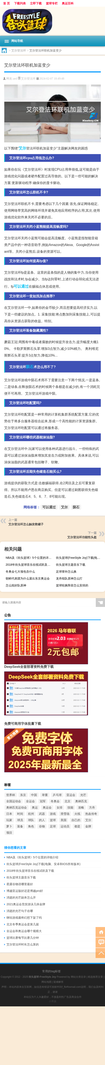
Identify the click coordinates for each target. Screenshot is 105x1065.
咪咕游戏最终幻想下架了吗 (24, 917)
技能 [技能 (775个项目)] (70, 807)
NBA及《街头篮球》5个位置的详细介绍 (30, 557)
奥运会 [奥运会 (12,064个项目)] (47, 807)
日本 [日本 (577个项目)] (9, 813)
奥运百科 (68, 3)
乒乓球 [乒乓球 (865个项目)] (57, 795)
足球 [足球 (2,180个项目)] (53, 826)
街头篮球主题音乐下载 (70, 564)
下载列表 (20, 3)
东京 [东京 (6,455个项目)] (23, 795)
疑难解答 (58, 981)
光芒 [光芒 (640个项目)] (83, 795)
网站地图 (46, 981)
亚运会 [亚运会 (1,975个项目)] (70, 795)
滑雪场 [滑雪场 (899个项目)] (65, 813)
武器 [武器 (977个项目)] (42, 813)
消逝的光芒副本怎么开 (21, 897)
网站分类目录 (78, 976)
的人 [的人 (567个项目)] (42, 820)
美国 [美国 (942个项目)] (63, 820)
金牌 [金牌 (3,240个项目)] (88, 826)
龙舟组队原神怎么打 (69, 578)
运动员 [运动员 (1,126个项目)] (65, 826)
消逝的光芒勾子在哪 (19, 911)
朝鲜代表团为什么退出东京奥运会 (28, 578)
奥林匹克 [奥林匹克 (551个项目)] (81, 801)
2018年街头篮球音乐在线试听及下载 (29, 564)
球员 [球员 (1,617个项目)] (20, 820)
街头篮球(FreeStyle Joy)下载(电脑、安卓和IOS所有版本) (80, 557)
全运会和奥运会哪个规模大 (24, 931)
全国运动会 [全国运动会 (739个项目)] (13, 801)
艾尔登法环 (18, 50)
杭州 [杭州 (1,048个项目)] (31, 813)
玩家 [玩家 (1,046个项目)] (9, 820)
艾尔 (22, 148)
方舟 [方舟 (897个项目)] (92, 807)
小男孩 (52, 1001)
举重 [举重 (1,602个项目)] (45, 795)
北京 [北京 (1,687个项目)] (67, 801)
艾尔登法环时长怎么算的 (22, 944)
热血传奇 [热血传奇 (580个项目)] (91, 813)
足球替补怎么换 (66, 571)
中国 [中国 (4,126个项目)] (34, 795)
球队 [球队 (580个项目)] (31, 820)
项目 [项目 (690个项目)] (9, 832)
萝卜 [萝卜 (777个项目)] (9, 826)
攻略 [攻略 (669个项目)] (81, 807)
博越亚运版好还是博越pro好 (24, 890)
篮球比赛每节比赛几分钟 (22, 937)
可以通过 (21, 286)
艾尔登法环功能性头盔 (82, 537)
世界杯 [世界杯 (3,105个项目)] (10, 795)
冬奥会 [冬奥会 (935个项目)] (55, 801)
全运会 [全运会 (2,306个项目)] (30, 801)
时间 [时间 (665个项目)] (20, 813)
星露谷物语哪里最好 (19, 884)
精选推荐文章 (95, 976)
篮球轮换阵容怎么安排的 (72, 585)
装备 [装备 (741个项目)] (20, 826)
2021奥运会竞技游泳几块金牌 (25, 904)
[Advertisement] (52, 1035)
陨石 (30, 367)
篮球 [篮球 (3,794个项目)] (53, 820)
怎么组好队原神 (16, 585)
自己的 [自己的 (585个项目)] (75, 820)
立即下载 (36, 3)
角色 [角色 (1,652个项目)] (31, 826)
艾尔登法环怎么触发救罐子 (26, 524)
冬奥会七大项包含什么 (20, 571)
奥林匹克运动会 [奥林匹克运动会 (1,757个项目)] (16, 807)
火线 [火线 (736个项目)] (77, 813)
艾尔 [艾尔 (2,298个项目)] (88, 820)
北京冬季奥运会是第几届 (22, 924)
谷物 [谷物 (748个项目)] (42, 826)
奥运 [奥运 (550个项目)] (35, 807)
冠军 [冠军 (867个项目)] (43, 801)
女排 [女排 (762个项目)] (59, 807)
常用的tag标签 (51, 971)
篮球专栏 (52, 3)
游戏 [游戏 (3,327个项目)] (53, 813)
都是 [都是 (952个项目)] (77, 826)
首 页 (6, 3)
